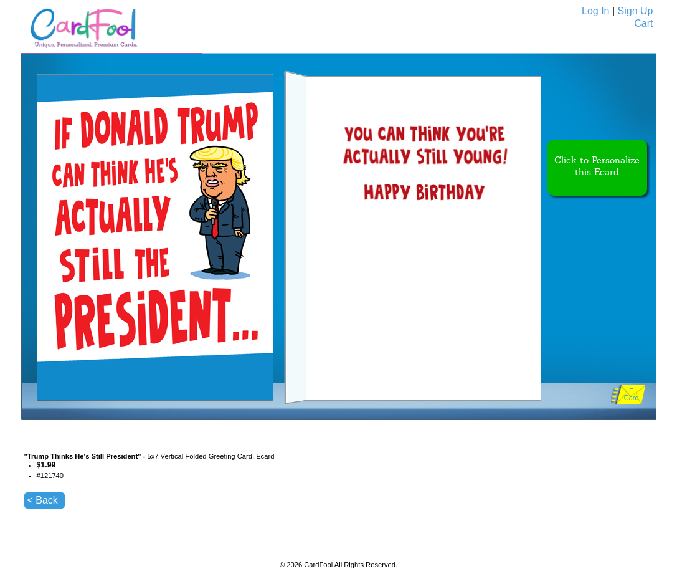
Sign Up (635, 11)
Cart (643, 23)
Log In (595, 11)
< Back (42, 500)
